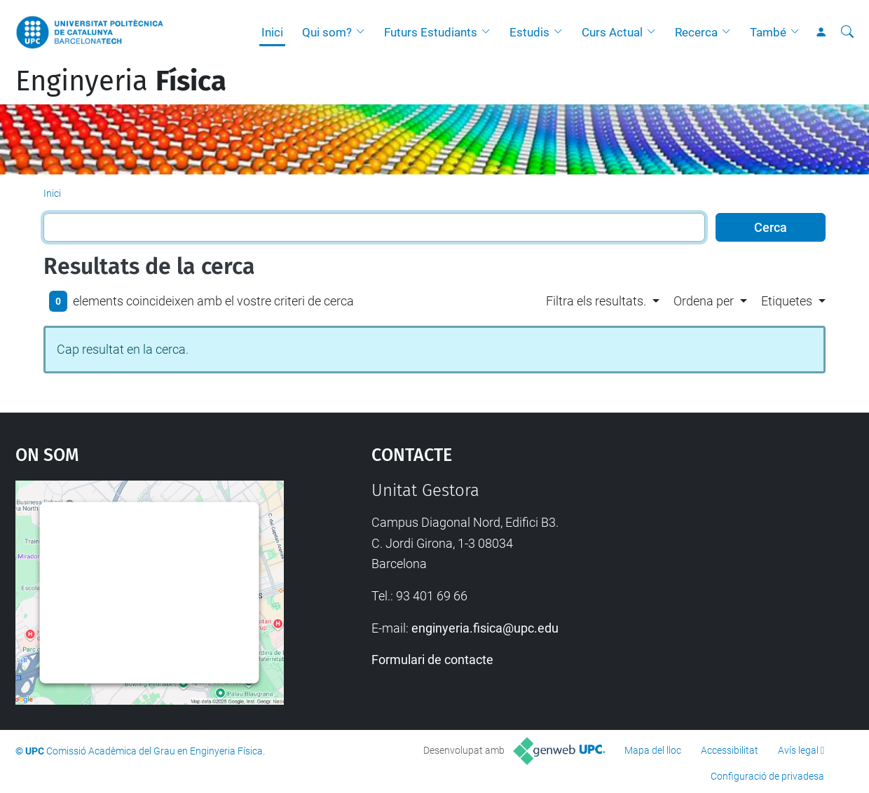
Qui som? (327, 32)
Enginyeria (120, 81)
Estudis (529, 32)
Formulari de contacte (432, 659)
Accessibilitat (729, 750)
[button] (364, 32)
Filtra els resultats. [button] (596, 301)
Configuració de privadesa (767, 776)
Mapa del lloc (652, 750)
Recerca (696, 32)
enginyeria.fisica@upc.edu (485, 628)
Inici (272, 32)
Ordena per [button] (703, 301)
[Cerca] (847, 32)
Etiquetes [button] (786, 301)
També (768, 32)
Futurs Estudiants (430, 32)
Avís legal (798, 750)
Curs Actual (612, 32)
